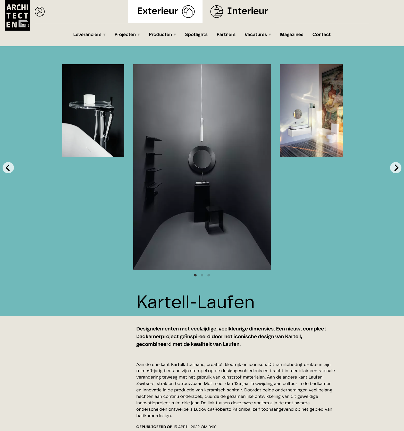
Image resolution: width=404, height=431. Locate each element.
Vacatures (256, 34)
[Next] (395, 167)
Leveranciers (87, 34)
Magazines (292, 34)
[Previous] (8, 167)
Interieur (247, 11)
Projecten (125, 34)
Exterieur (157, 11)
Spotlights (196, 34)
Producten (160, 34)
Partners (226, 34)
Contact (322, 34)
